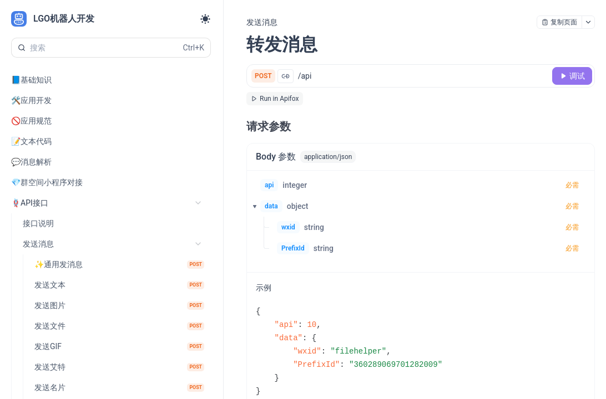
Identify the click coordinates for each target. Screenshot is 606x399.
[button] (251, 206)
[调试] (572, 76)
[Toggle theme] (205, 19)
